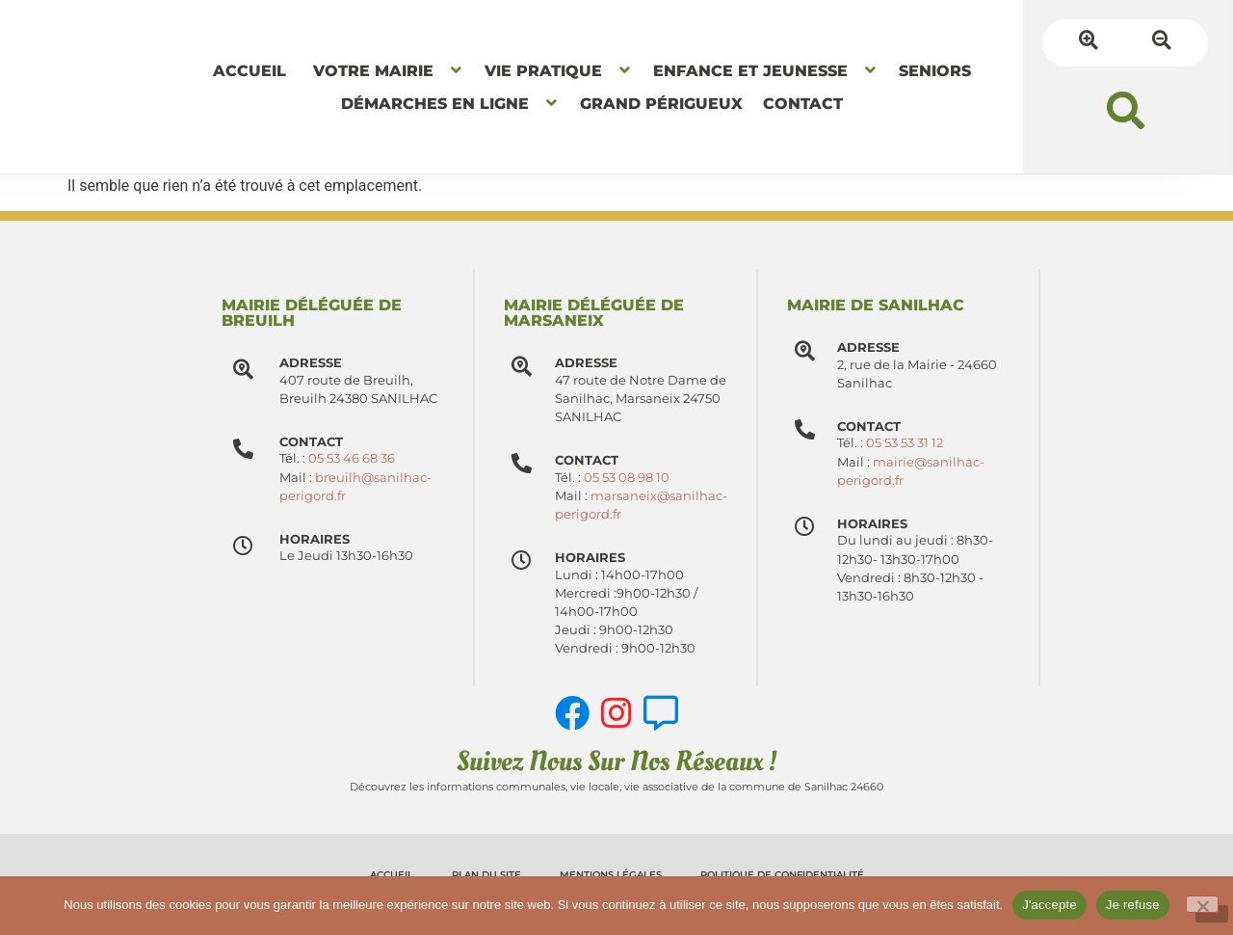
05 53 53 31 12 (912, 443)
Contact (593, 460)
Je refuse (1133, 904)
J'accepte (1049, 904)
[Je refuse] (1202, 904)
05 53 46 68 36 (351, 458)
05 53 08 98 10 (633, 477)
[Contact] (525, 467)
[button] (1125, 110)
